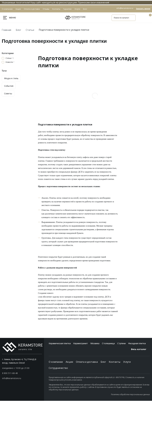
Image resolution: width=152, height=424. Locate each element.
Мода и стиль (11, 78)
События (8, 85)
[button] (22, 373)
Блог (18, 29)
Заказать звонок (143, 9)
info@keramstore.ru (124, 8)
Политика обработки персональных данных (130, 394)
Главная (6, 29)
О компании (56, 361)
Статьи (30, 29)
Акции (69, 361)
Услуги (127, 361)
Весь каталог (140, 349)
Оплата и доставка (87, 361)
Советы (8, 93)
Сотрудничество (58, 368)
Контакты (114, 361)
